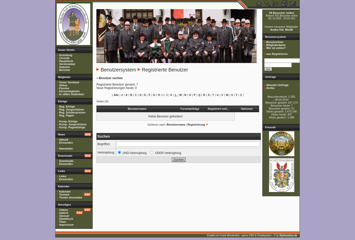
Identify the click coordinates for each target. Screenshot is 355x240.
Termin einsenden (70, 197)
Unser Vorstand (69, 82)
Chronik (64, 58)
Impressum (66, 224)
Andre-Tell (277, 29)
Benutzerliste (274, 42)
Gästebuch (66, 218)
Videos (63, 209)
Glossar (64, 215)
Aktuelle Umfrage (277, 85)
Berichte (64, 69)
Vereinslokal (67, 64)
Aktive (63, 85)
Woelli (289, 29)
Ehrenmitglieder (69, 91)
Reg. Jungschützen (71, 109)
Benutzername (176, 124)
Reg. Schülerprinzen (72, 112)
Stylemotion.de (288, 235)
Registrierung (196, 124)
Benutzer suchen (111, 78)
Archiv (270, 88)
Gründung (65, 55)
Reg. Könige (67, 106)
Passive (64, 88)
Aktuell (63, 139)
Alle (116, 94)
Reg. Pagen (66, 115)
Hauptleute (66, 61)
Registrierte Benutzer (165, 69)
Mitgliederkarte (275, 45)
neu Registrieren (277, 53)
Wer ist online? (276, 47)
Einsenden (66, 142)
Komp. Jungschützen (73, 124)
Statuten (64, 66)
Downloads (66, 160)
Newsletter (66, 148)
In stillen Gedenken (71, 94)
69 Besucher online (281, 12)
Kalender (65, 191)
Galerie (63, 212)
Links (62, 176)
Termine (64, 194)
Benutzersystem (118, 69)
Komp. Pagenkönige (72, 127)
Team (62, 221)
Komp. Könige (68, 121)
